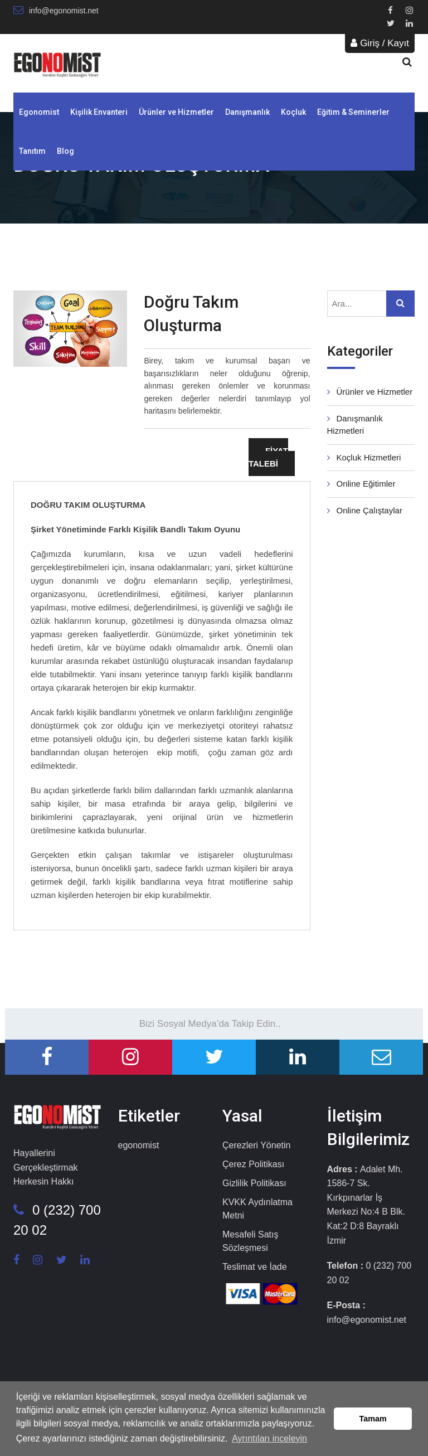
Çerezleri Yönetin (256, 1145)
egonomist (138, 1145)
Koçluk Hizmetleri (364, 457)
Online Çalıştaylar (364, 510)
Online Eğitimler (361, 483)
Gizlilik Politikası (254, 1183)
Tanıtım (32, 151)
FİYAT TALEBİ (268, 457)
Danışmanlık (247, 112)
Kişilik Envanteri (99, 112)
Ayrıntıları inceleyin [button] (269, 1438)
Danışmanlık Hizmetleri (355, 425)
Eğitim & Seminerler (353, 112)
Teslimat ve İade (254, 1266)
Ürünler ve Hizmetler (176, 112)
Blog (65, 151)
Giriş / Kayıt (380, 43)
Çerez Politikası (253, 1164)
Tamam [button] (373, 1418)
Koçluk (293, 112)
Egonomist (39, 112)
